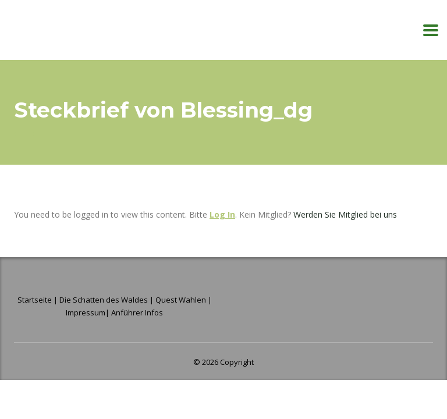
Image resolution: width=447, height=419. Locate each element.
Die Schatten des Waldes (103, 299)
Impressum (85, 312)
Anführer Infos (137, 312)
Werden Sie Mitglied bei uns (345, 214)
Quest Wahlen (180, 299)
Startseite (35, 299)
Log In (222, 214)
